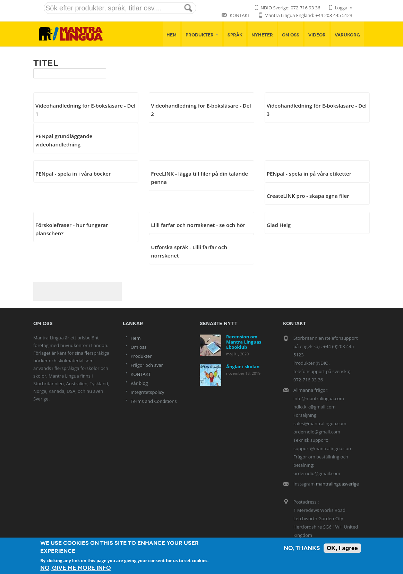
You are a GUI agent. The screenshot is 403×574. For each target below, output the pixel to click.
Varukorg (347, 35)
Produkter (202, 35)
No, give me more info (75, 568)
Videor (317, 35)
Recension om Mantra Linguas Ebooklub (243, 342)
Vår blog (139, 383)
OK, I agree (342, 548)
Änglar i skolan (242, 366)
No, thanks (302, 548)
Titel (45, 63)
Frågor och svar (147, 365)
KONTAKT (240, 15)
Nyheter (262, 35)
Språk (235, 35)
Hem (171, 35)
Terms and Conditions (154, 401)
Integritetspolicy (147, 392)
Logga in (343, 8)
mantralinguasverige (337, 484)
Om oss (290, 35)
